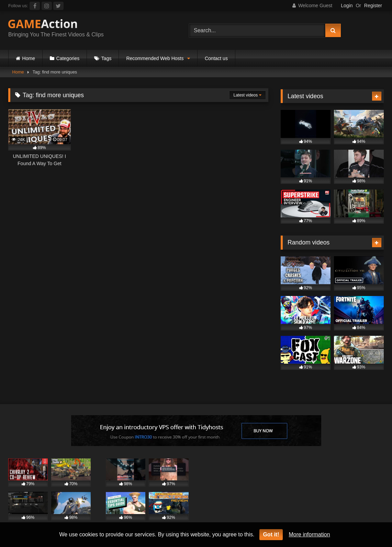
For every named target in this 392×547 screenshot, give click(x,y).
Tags (106, 58)
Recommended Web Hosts (154, 58)
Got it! (271, 534)
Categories (68, 58)
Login (346, 5)
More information (309, 534)
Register (373, 5)
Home (28, 58)
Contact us (216, 58)
